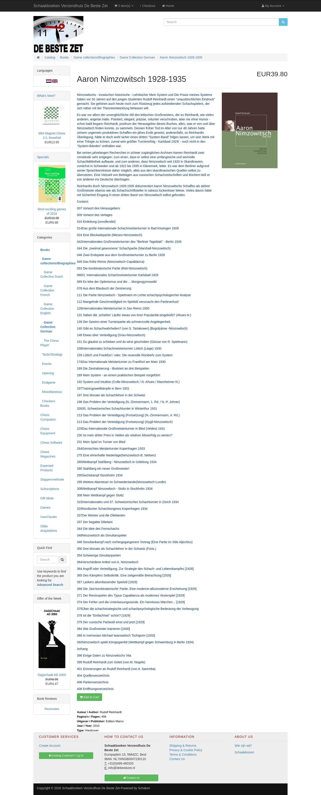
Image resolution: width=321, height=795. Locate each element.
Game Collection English (47, 308)
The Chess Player (49, 343)
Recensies (52, 709)
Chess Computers (48, 417)
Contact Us (177, 759)
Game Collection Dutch (51, 274)
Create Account (49, 745)
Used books (48, 517)
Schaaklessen (244, 752)
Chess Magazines (48, 454)
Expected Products (46, 468)
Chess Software (51, 442)
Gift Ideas (47, 498)
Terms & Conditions (182, 754)
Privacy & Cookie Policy (185, 750)
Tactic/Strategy (51, 354)
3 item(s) (123, 6)
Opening (47, 373)
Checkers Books (47, 403)
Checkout (147, 6)
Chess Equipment (47, 431)
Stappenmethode (52, 479)
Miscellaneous (51, 392)
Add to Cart (89, 697)
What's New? (46, 95)
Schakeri (144, 788)
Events (46, 364)
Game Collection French (47, 290)
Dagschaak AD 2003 (52, 675)
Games (45, 507)
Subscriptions (49, 489)
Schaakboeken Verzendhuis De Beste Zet (70, 6)
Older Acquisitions (48, 528)
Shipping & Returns (182, 745)
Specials (43, 157)
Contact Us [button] (131, 777)
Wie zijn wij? (243, 745)
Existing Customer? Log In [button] (66, 755)
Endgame (48, 382)
